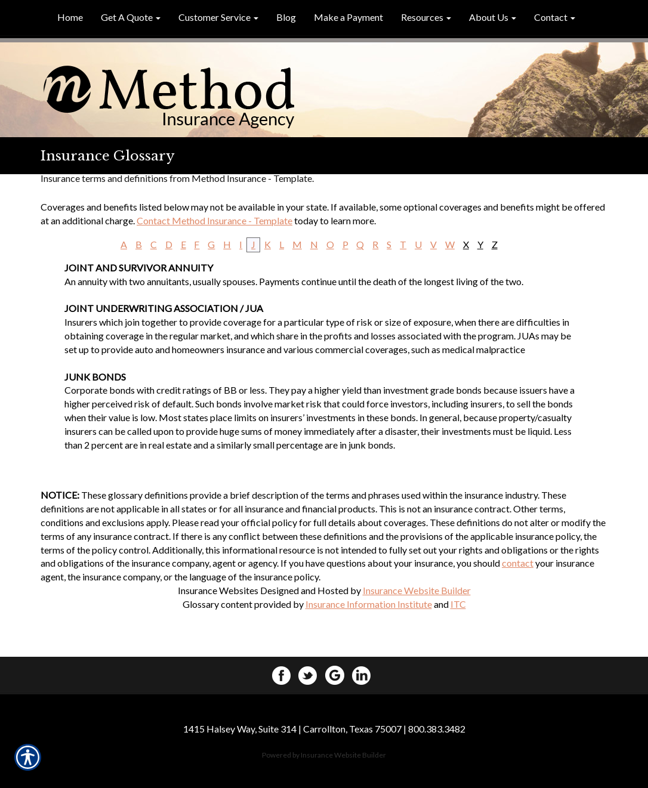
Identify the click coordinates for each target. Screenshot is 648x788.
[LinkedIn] (364, 673)
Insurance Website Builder (417, 590)
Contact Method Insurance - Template (214, 220)
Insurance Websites (218, 590)
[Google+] (337, 673)
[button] (130, 17)
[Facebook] (284, 673)
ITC (458, 604)
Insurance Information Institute (369, 604)
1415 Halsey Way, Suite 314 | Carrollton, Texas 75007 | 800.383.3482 (324, 728)
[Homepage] (324, 97)
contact (517, 562)
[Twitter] (310, 673)
